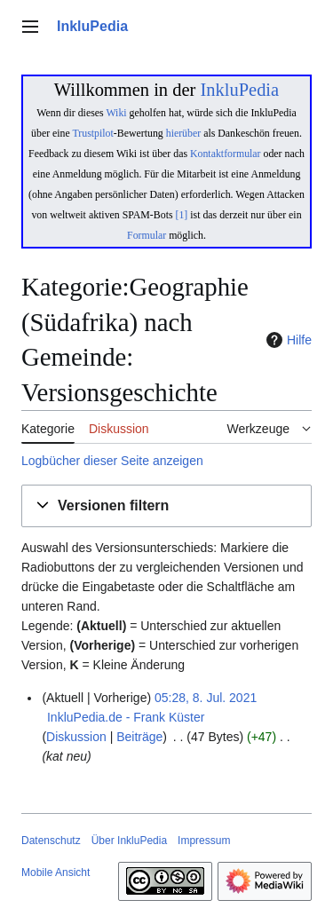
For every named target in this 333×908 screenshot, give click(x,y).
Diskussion (76, 737)
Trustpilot (93, 133)
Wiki (116, 113)
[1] (182, 215)
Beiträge (139, 737)
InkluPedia (239, 89)
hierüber (183, 133)
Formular (146, 235)
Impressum (204, 840)
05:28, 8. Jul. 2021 (206, 698)
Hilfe (287, 340)
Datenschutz (51, 840)
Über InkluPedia (129, 840)
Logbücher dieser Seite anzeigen (112, 461)
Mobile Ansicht (55, 872)
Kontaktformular (225, 153)
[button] (166, 506)
